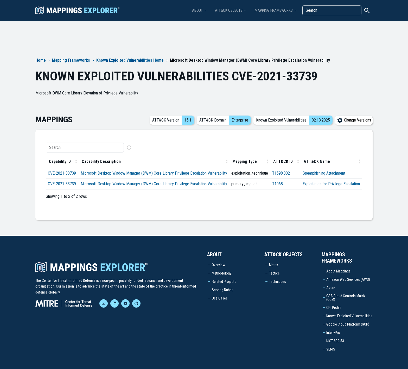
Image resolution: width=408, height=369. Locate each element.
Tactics (274, 273)
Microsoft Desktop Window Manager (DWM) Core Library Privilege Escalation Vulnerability (154, 173)
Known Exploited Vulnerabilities (349, 316)
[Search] (331, 10)
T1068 (277, 183)
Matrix (273, 265)
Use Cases (220, 298)
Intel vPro (333, 332)
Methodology (221, 273)
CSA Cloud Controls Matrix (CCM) (345, 297)
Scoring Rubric (222, 290)
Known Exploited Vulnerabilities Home (130, 60)
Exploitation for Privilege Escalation (331, 183)
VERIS (330, 349)
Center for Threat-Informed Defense (68, 280)
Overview (218, 265)
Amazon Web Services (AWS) (348, 279)
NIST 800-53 (335, 341)
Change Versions (354, 120)
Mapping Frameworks (71, 60)
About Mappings (338, 271)
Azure (330, 288)
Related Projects (224, 281)
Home (40, 60)
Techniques (277, 281)
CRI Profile (333, 307)
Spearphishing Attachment (324, 173)
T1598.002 (281, 173)
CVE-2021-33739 (62, 173)
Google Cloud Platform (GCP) (347, 324)
